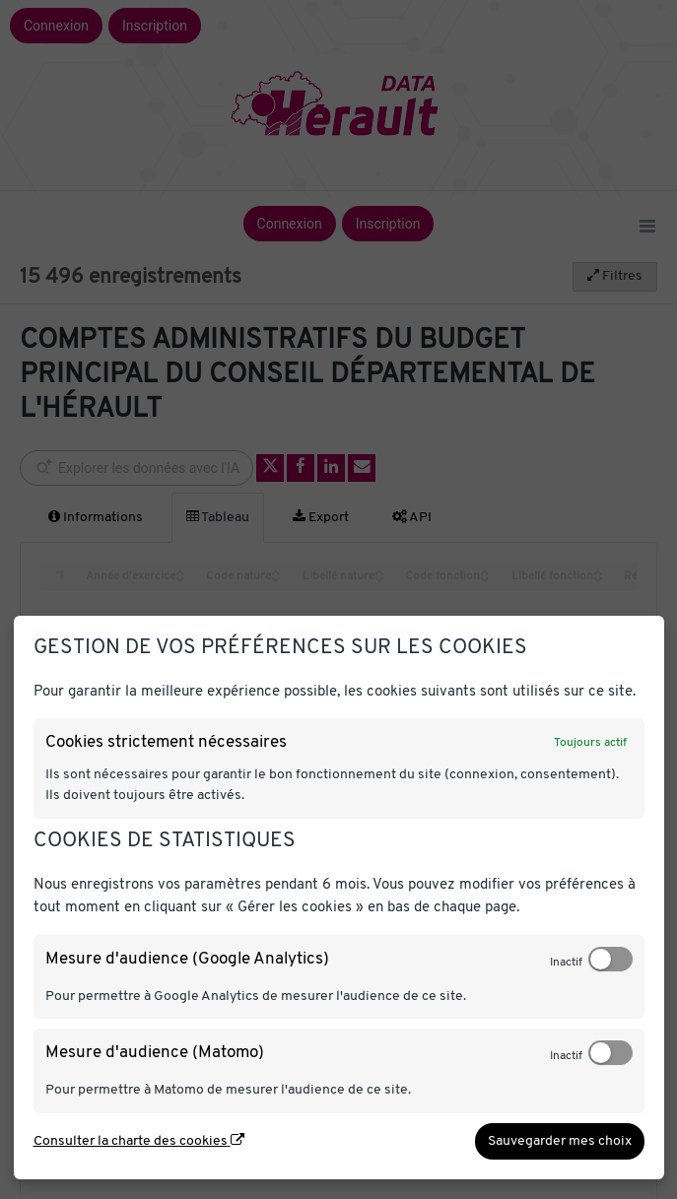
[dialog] (339, 897)
